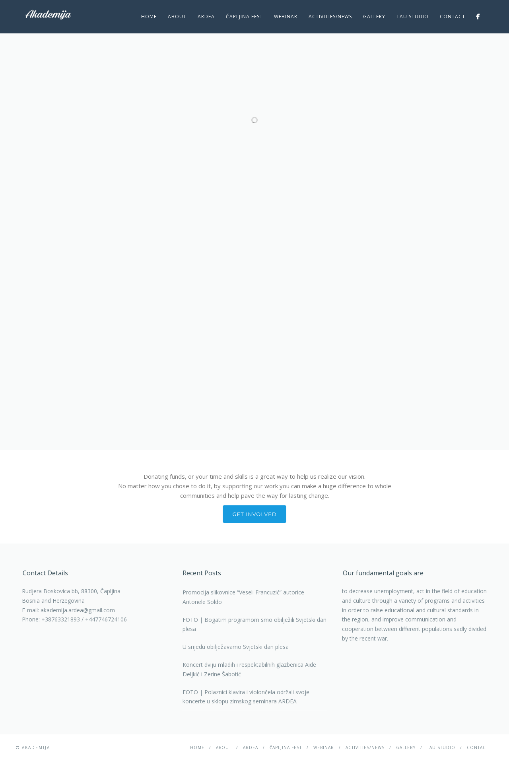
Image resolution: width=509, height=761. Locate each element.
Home (149, 16)
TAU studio (412, 16)
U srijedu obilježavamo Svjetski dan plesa (236, 646)
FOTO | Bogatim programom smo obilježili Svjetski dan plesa (254, 624)
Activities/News (330, 16)
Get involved (255, 514)
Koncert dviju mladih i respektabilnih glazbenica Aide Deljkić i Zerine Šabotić (249, 669)
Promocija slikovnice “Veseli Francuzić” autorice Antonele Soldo (243, 597)
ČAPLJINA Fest (244, 16)
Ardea (206, 16)
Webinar (285, 16)
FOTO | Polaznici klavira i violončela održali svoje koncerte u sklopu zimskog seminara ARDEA (246, 696)
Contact (452, 16)
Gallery (374, 16)
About (177, 16)
